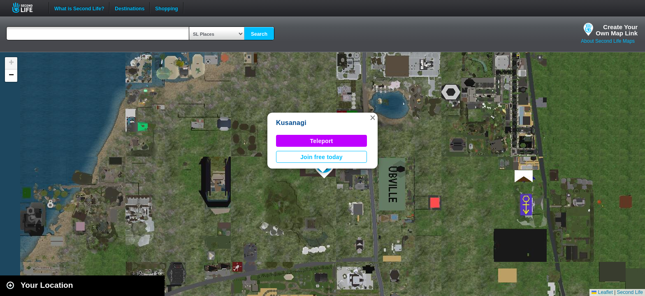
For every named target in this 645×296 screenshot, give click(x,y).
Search (259, 34)
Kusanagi (291, 122)
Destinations (129, 8)
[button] (373, 118)
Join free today (321, 157)
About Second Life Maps (608, 41)
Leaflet (602, 292)
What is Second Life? (79, 8)
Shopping (166, 8)
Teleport (321, 141)
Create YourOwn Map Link (617, 30)
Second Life (27, 7)
